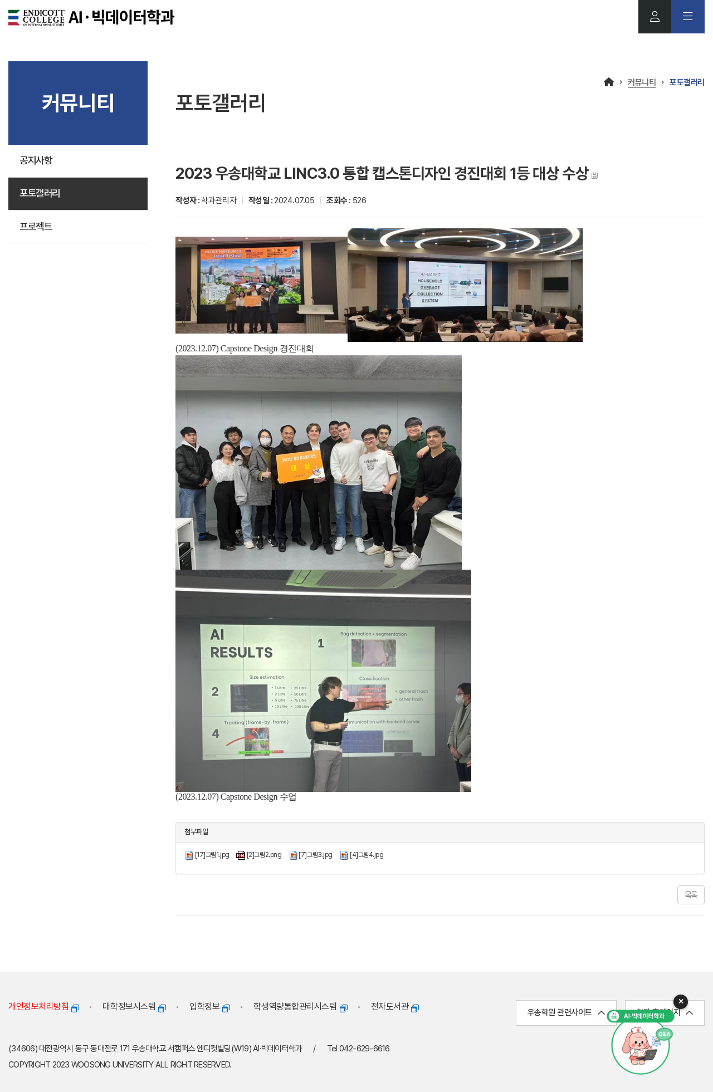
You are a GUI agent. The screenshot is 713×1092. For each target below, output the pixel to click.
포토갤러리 (41, 194)
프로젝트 (36, 227)
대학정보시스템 (133, 1007)
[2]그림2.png (264, 855)
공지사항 (36, 161)
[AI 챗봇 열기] (641, 1042)
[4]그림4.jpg (367, 855)
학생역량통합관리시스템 (299, 1007)
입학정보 (209, 1007)
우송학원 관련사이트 (566, 1013)
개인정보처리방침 (43, 1007)
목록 (691, 894)
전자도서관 (395, 1007)
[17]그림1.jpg (212, 855)
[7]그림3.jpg (316, 855)
